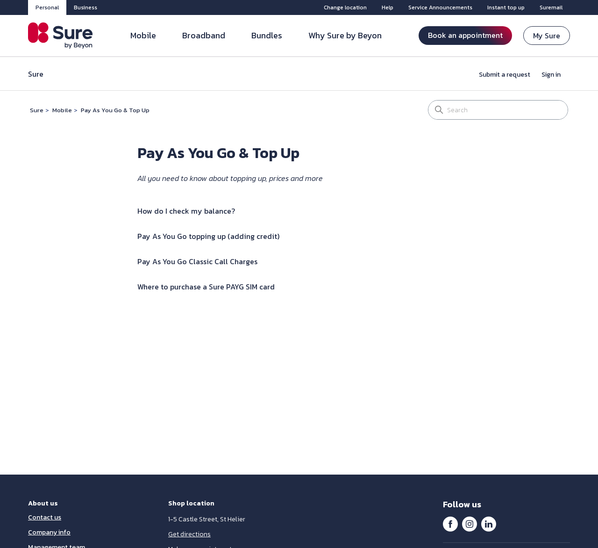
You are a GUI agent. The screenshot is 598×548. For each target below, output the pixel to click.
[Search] (498, 110)
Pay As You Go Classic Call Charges (197, 261)
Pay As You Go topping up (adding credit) (208, 236)
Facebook (450, 523)
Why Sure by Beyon (345, 35)
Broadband (203, 35)
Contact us (44, 517)
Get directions (189, 534)
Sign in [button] (551, 74)
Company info (49, 532)
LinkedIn (488, 523)
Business (85, 7)
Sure (36, 110)
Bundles (266, 35)
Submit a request (504, 74)
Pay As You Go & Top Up (115, 110)
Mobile (143, 35)
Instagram (469, 523)
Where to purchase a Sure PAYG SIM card (206, 286)
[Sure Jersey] (60, 35)
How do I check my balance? (186, 210)
